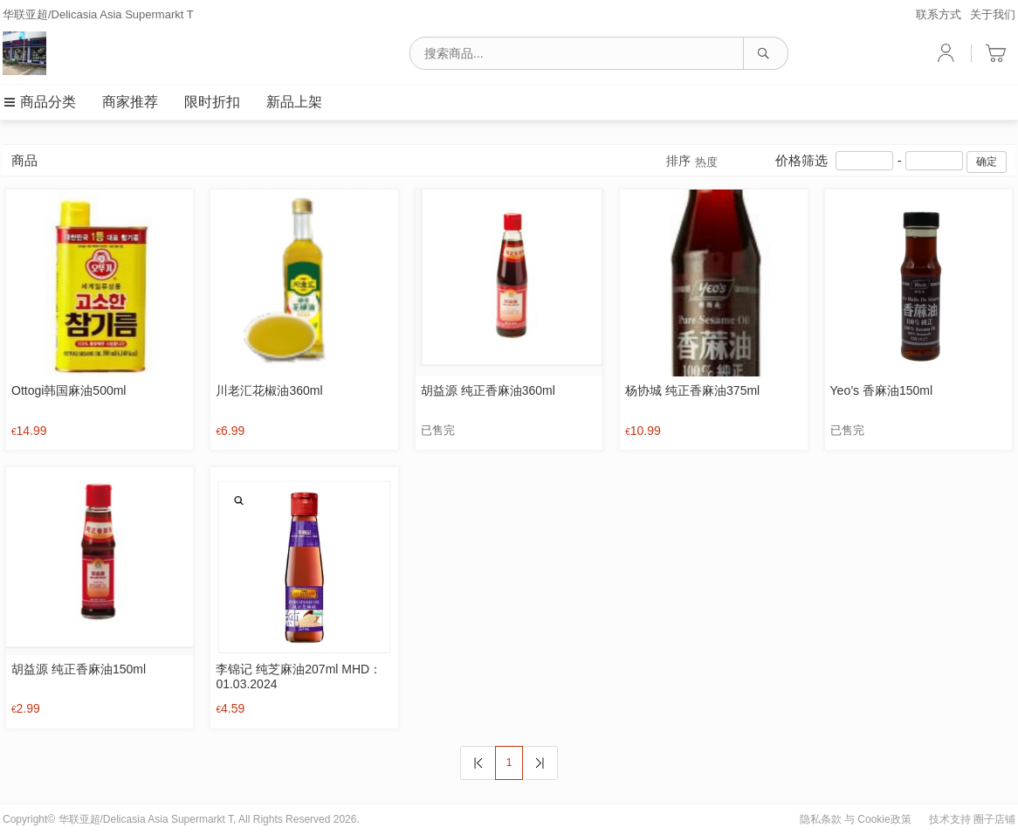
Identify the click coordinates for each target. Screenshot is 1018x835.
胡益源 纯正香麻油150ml (78, 669)
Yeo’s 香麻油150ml (881, 390)
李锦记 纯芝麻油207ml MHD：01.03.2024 (299, 676)
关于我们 (992, 14)
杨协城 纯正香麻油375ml (692, 390)
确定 (986, 161)
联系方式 (938, 14)
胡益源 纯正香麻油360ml (488, 390)
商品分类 (39, 101)
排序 (692, 162)
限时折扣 (212, 101)
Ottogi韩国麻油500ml (68, 390)
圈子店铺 (994, 819)
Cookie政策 (884, 819)
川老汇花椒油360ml (269, 390)
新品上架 (294, 101)
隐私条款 (821, 819)
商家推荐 (130, 101)
